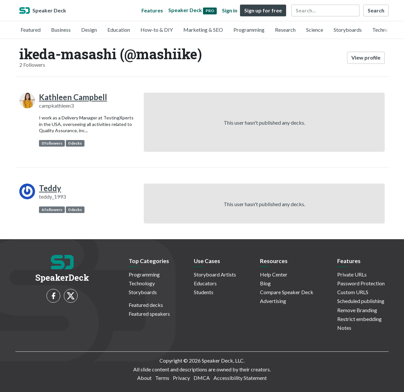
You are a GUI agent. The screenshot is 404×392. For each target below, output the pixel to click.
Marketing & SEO (203, 30)
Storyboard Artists (215, 274)
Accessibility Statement (240, 378)
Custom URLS (352, 292)
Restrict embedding (359, 319)
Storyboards (348, 30)
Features (152, 10)
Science (314, 30)
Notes (344, 328)
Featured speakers (149, 314)
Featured (31, 30)
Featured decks (146, 305)
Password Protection (361, 283)
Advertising (273, 301)
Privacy (181, 378)
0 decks (75, 143)
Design (89, 30)
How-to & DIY (156, 30)
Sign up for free (263, 10)
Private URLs (352, 274)
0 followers (52, 143)
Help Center (273, 274)
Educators (205, 283)
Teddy (50, 188)
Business (61, 30)
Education (118, 30)
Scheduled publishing (360, 301)
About (144, 378)
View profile (365, 57)
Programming (249, 30)
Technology (385, 30)
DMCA (201, 378)
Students (203, 292)
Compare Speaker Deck (286, 292)
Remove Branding (357, 310)
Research (285, 30)
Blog (265, 283)
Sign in (229, 10)
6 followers (52, 209)
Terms (162, 378)
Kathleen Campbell (73, 97)
